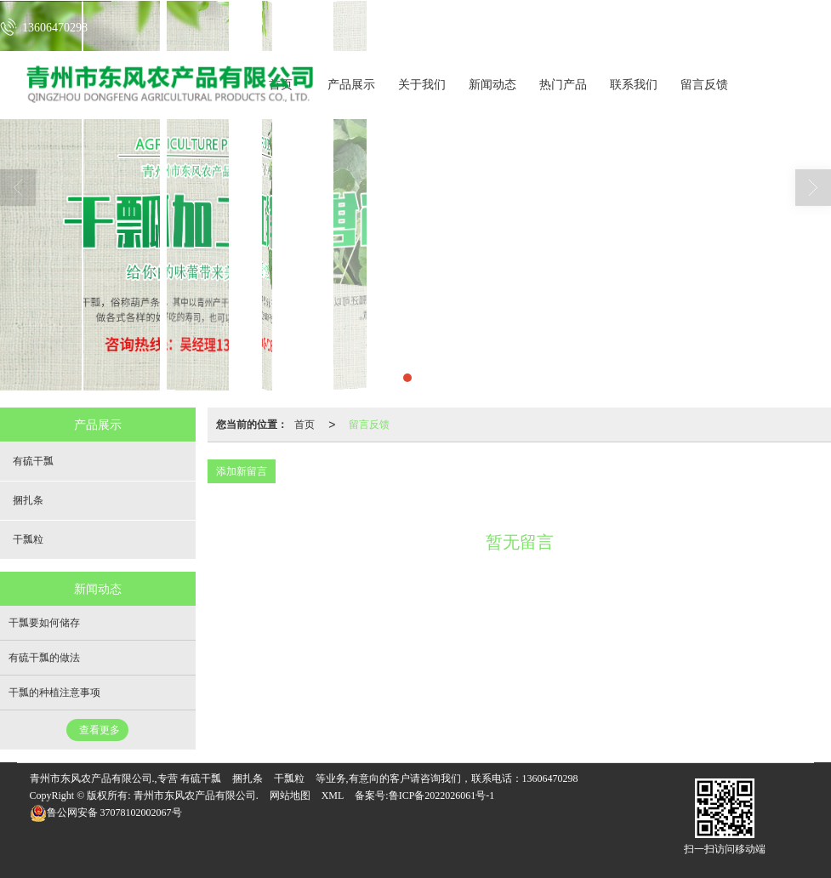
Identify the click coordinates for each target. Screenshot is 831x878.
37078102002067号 (106, 812)
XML (333, 795)
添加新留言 (241, 471)
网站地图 (290, 795)
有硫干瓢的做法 (44, 658)
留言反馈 (704, 84)
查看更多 (99, 730)
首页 (304, 424)
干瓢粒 (28, 539)
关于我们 (422, 84)
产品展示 (351, 84)
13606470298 (550, 778)
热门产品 (563, 84)
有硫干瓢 (33, 461)
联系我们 (633, 84)
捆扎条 (28, 500)
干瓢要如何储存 (44, 623)
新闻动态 (492, 84)
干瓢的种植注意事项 (54, 692)
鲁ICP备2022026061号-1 (442, 795)
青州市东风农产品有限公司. (196, 795)
